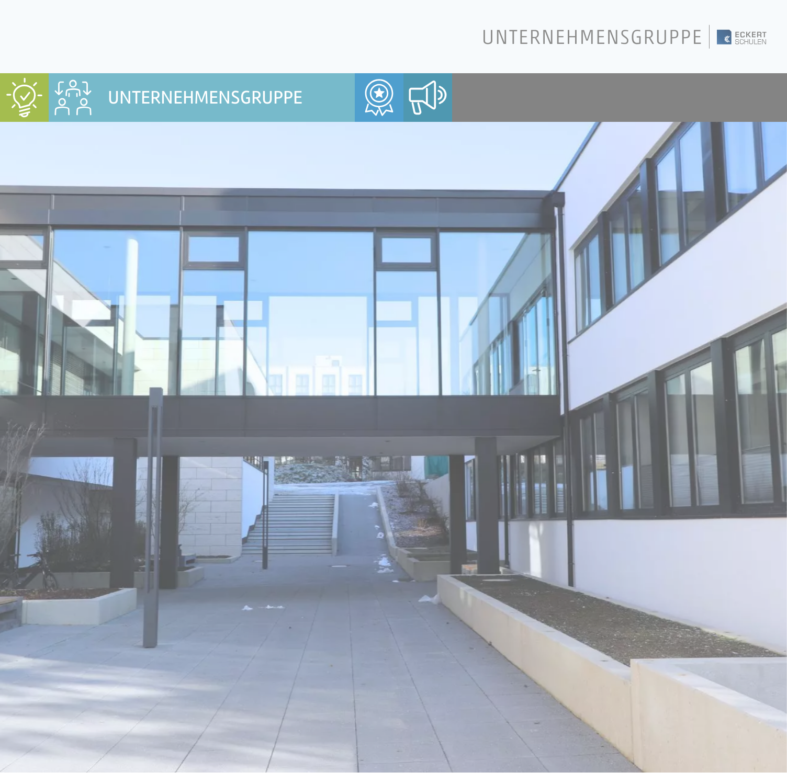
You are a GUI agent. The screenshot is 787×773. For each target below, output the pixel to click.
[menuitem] (24, 97)
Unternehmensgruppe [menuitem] (205, 97)
